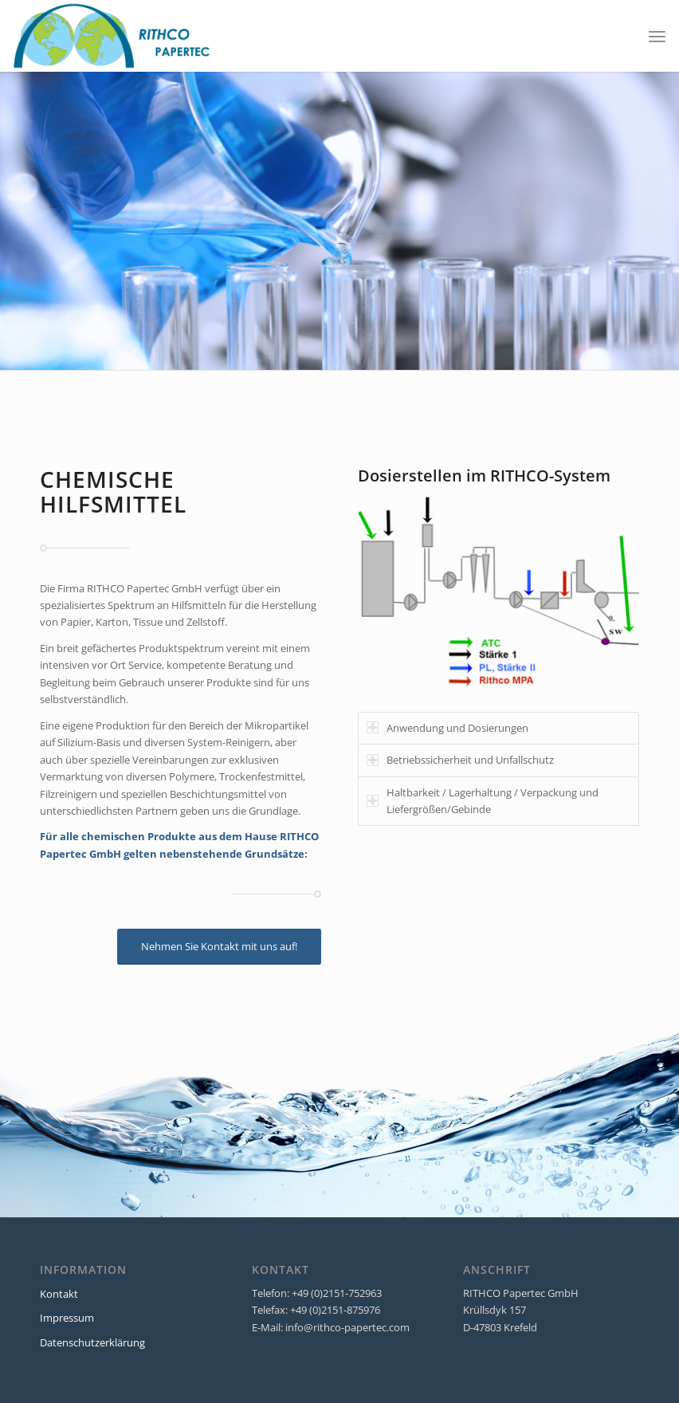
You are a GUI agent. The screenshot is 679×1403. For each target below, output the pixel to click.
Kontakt (59, 1294)
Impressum (67, 1318)
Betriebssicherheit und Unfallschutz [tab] (460, 760)
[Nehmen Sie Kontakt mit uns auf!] (219, 947)
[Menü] (657, 35)
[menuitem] (657, 35)
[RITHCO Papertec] (112, 36)
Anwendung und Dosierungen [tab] (447, 728)
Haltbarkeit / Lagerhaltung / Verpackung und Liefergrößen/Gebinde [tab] (483, 800)
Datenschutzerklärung (92, 1342)
